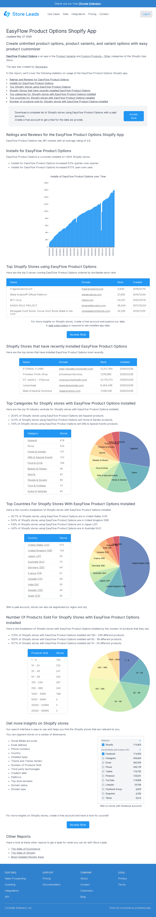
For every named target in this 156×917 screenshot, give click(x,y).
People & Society (37, 480)
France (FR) (35, 573)
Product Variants (66, 56)
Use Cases (54, 14)
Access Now (133, 116)
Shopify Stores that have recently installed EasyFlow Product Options (50, 90)
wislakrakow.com (91, 294)
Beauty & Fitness (37, 468)
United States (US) (39, 544)
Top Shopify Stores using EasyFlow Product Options (40, 86)
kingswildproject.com (94, 305)
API (7, 896)
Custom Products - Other (96, 56)
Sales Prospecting (15, 878)
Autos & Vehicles (37, 491)
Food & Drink (35, 462)
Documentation (51, 884)
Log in (146, 14)
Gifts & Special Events (40, 457)
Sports (31, 474)
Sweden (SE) (35, 590)
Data (65, 14)
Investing (10, 884)
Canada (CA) (35, 578)
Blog (83, 896)
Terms (122, 884)
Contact (103, 14)
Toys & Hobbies (37, 485)
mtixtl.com (87, 300)
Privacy (122, 878)
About (84, 878)
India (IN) (33, 584)
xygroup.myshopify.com (73, 379)
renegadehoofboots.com (96, 311)
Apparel (32, 440)
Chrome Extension (90, 3)
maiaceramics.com (69, 390)
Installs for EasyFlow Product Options (31, 83)
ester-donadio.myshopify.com (76, 368)
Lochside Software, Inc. (18, 907)
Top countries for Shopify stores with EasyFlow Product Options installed (52, 97)
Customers (86, 890)
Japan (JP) (34, 556)
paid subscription (58, 325)
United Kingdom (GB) (40, 550)
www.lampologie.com (71, 385)
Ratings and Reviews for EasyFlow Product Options (39, 79)
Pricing (92, 14)
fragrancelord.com (92, 288)
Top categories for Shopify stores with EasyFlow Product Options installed (53, 94)
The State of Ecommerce (25, 848)
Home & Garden (37, 451)
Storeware (41, 66)
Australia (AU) (36, 561)
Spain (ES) (34, 595)
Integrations (78, 14)
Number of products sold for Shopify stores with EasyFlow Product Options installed (59, 101)
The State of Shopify (23, 852)
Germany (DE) (36, 567)
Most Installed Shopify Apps (27, 856)
